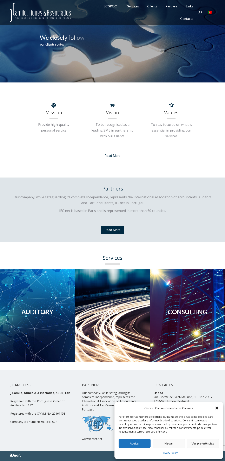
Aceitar (134, 443)
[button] (217, 408)
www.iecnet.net (92, 439)
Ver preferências (203, 443)
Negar (169, 443)
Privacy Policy (170, 453)
